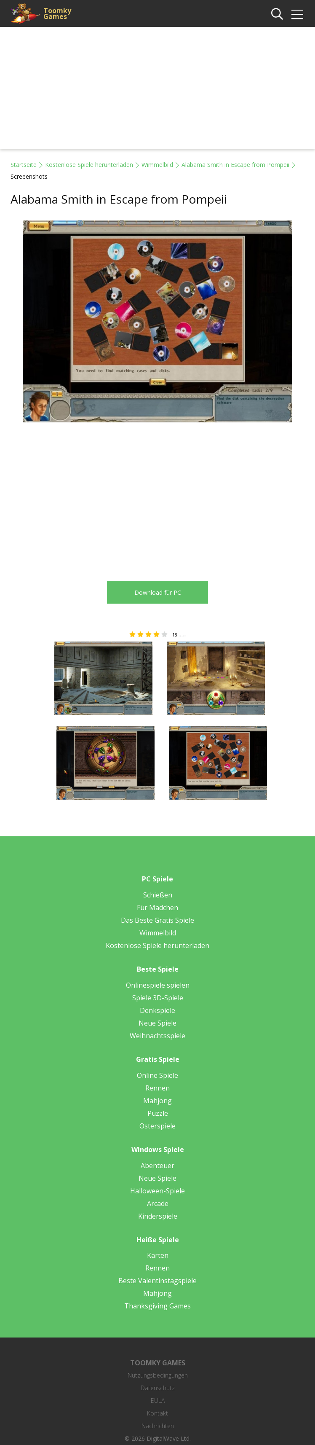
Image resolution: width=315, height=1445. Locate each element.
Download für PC (157, 592)
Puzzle (157, 1113)
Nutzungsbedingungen (158, 1375)
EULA (158, 1401)
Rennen (157, 1088)
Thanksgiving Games (157, 1306)
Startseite (24, 165)
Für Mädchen (157, 907)
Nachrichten (157, 1426)
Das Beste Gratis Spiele (157, 920)
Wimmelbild (157, 165)
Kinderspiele (157, 1216)
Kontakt (157, 1413)
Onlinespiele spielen (158, 985)
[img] (297, 14)
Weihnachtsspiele (157, 1035)
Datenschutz (158, 1388)
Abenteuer (157, 1165)
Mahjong (157, 1100)
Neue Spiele (157, 1023)
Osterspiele (157, 1126)
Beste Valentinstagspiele (157, 1280)
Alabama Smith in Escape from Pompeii (235, 165)
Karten (157, 1255)
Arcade (157, 1203)
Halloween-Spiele (157, 1190)
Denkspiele (157, 1010)
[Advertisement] (157, 90)
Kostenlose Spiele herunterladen (89, 165)
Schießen (157, 895)
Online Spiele (157, 1075)
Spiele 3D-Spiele (157, 997)
